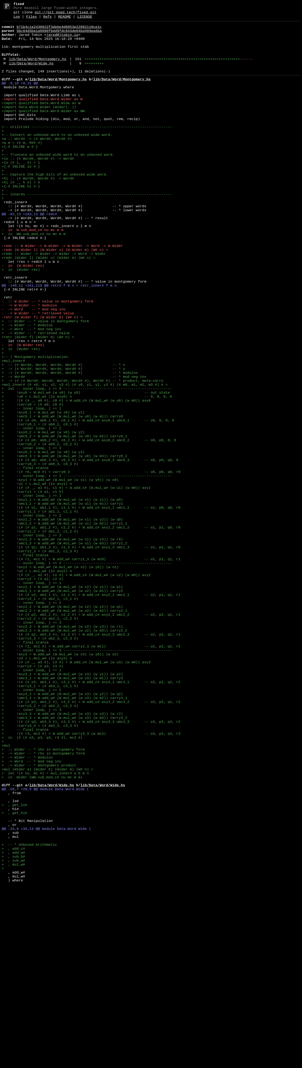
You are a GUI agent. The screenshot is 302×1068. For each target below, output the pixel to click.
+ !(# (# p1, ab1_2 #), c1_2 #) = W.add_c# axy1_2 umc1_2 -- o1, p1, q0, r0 (91, 634)
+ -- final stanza (25, 562)
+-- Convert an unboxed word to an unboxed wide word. (57, 159)
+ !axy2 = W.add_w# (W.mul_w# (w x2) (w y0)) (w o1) (60, 682)
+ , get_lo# (14, 970)
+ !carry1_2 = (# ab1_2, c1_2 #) (40, 639)
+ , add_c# (13, 1023)
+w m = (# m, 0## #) (22, 169)
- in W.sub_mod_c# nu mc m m (32, 274)
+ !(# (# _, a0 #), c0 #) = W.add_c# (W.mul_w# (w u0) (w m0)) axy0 (76, 481)
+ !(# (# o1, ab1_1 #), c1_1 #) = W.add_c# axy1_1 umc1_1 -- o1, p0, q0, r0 (91, 610)
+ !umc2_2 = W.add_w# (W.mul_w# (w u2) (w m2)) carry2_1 (64, 735)
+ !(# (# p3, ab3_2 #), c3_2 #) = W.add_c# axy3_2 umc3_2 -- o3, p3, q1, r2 (91, 846)
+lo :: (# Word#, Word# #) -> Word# (38, 188)
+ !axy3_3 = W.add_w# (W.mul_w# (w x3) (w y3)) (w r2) (62, 860)
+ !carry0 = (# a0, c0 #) (32, 486)
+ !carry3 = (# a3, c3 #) (32, 802)
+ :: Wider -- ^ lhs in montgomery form (43, 903)
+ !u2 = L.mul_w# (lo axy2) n (37, 687)
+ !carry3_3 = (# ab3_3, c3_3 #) (40, 874)
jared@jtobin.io (62, 40)
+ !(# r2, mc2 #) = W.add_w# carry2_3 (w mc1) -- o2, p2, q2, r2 (91, 778)
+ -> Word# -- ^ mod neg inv (74, 452)
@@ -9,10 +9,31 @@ (20, 97)
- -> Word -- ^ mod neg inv (33, 370)
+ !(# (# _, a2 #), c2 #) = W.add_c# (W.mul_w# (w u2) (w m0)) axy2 (76, 692)
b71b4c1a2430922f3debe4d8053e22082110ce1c (59, 30)
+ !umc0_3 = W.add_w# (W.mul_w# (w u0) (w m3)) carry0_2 (64, 548)
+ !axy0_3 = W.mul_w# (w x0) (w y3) (43, 543)
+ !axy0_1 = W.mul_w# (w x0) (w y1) (43, 495)
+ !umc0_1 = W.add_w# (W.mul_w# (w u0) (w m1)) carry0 (62, 500)
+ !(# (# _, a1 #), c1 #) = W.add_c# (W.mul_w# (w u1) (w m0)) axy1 (76, 586)
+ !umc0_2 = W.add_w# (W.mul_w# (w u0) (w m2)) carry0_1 (64, 524)
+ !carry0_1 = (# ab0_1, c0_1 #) (40, 510)
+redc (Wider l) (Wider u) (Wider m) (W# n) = (48, 308)
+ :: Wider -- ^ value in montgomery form (45, 385)
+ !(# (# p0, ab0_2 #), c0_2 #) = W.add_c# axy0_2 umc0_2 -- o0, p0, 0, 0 (89, 529)
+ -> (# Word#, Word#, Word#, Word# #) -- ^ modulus (70, 447)
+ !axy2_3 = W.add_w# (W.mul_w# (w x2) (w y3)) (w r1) (62, 754)
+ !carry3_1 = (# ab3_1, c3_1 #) (40, 826)
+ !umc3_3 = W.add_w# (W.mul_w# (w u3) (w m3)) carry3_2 (64, 865)
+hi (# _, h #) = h (21, 217)
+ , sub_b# (13, 1033)
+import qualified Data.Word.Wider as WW (43, 130)
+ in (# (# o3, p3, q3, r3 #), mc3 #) (42, 889)
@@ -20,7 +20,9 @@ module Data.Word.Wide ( (45, 951)
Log (16, 19)
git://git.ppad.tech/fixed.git (65, 14)
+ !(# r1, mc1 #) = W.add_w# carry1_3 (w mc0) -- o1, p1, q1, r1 (91, 673)
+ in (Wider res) (21, 322)
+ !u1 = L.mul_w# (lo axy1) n (37, 582)
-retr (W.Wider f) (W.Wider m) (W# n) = (42, 380)
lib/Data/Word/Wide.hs (31, 74)
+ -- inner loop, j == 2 (31, 514)
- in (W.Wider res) (23, 318)
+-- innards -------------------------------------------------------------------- (87, 231)
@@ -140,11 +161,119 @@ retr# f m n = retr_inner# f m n (59, 342)
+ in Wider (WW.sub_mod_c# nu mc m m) (42, 937)
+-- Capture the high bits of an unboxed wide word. (55, 207)
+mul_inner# (13, 433)
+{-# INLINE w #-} (20, 174)
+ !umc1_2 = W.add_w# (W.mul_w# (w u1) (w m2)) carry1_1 (64, 630)
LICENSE (84, 19)
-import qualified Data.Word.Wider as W (42, 116)
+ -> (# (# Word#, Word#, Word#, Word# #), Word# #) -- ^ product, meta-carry (82, 457)
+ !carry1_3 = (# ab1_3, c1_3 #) (40, 663)
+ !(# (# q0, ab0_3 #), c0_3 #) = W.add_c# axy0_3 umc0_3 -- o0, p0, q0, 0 (90, 553)
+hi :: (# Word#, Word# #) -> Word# (38, 212)
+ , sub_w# (13, 1038)
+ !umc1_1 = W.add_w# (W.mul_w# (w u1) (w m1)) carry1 (62, 606)
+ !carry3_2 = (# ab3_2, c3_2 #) (40, 850)
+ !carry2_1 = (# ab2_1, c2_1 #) (40, 721)
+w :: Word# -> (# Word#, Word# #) (37, 164)
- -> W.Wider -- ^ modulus (29, 366)
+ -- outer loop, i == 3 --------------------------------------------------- (87, 783)
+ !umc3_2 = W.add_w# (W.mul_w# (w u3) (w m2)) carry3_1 (64, 841)
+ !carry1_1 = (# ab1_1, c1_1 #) (40, 615)
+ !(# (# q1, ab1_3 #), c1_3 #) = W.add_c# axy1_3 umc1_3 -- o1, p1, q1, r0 (91, 658)
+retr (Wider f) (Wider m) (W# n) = (38, 404)
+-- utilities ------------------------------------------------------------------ (87, 150)
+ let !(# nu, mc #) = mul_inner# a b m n (45, 932)
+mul (6, 898)
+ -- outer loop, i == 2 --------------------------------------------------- (87, 678)
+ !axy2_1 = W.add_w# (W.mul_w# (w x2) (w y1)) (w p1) (62, 706)
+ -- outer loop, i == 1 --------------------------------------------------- (87, 572)
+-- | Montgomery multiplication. (36, 428)
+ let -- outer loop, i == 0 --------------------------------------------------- (87, 466)
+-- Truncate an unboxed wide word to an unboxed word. (58, 183)
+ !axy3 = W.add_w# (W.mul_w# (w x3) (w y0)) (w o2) (60, 788)
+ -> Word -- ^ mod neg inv (31, 394)
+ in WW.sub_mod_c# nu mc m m (33, 279)
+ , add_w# (13, 1028)
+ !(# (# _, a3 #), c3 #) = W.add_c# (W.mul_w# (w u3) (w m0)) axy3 (76, 798)
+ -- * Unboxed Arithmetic (29, 1018)
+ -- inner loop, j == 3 (31, 538)
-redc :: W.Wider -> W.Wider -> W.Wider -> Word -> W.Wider (62, 294)
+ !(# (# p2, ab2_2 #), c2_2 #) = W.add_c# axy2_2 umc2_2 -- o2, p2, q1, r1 (91, 740)
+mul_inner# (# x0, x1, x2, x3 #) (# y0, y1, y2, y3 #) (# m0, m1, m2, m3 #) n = (85, 462)
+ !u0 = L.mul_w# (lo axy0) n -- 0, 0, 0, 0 (87, 476)
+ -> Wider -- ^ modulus (27, 390)
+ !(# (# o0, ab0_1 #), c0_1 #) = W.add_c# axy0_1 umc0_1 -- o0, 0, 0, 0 (88, 505)
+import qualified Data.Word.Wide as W (41, 121)
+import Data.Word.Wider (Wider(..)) (39, 126)
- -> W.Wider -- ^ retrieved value (38, 375)
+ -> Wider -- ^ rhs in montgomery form (43, 908)
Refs (47, 19)
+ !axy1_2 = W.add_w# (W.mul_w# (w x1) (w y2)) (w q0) (62, 625)
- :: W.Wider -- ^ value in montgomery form (47, 361)
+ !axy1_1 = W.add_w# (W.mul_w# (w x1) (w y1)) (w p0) (62, 601)
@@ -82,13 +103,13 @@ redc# (29, 255)
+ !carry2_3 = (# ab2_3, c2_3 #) (40, 769)
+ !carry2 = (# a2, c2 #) (32, 697)
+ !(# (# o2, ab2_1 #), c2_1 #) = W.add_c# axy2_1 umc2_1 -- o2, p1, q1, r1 (91, 716)
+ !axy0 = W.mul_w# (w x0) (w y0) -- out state (86, 471)
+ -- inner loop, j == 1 (31, 490)
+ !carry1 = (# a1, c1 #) (32, 591)
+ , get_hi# (14, 980)
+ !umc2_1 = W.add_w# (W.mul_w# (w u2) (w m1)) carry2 (62, 711)
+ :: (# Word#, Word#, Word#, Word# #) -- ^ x (63, 438)
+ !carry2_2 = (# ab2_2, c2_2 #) (40, 745)
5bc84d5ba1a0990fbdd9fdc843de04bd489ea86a (59, 35)
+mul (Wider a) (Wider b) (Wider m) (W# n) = (47, 927)
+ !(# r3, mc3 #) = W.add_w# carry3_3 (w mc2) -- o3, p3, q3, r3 (91, 884)
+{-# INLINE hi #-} (21, 222)
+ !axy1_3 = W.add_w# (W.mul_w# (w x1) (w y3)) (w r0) (62, 649)
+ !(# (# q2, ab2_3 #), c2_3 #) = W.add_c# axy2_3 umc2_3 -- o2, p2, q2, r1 (91, 764)
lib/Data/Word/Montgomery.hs (37, 69)
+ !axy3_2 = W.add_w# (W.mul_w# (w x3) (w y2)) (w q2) (62, 836)
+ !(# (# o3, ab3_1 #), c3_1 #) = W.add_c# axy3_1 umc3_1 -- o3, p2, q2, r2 (91, 822)
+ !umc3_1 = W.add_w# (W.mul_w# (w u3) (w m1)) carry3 (62, 817)
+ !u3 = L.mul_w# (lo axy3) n (37, 793)
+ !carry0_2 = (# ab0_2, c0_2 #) (40, 534)
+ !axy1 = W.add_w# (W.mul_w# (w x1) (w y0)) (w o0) (60, 577)
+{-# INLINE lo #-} (21, 198)
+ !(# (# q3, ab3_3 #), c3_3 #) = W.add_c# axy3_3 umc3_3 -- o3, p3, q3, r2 (91, 870)
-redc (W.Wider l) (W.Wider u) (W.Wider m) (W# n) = (55, 298)
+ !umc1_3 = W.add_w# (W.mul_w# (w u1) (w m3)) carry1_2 (64, 654)
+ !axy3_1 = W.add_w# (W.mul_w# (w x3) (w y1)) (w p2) (62, 812)
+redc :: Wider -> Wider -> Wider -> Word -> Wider (54, 303)
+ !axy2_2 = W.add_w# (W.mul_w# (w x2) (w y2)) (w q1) (62, 730)
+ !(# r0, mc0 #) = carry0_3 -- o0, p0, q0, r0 (91, 567)
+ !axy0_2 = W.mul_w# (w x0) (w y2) (43, 519)
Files (31, 19)
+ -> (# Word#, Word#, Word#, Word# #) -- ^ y (63, 442)
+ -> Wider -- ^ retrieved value (36, 399)
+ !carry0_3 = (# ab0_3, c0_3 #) (40, 558)
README (64, 19)
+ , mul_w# (13, 1042)
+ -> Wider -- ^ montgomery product (39, 922)
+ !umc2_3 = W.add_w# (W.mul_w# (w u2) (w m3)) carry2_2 (64, 759)
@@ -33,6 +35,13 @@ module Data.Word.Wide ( (46, 999)
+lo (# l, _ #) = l (21, 193)
